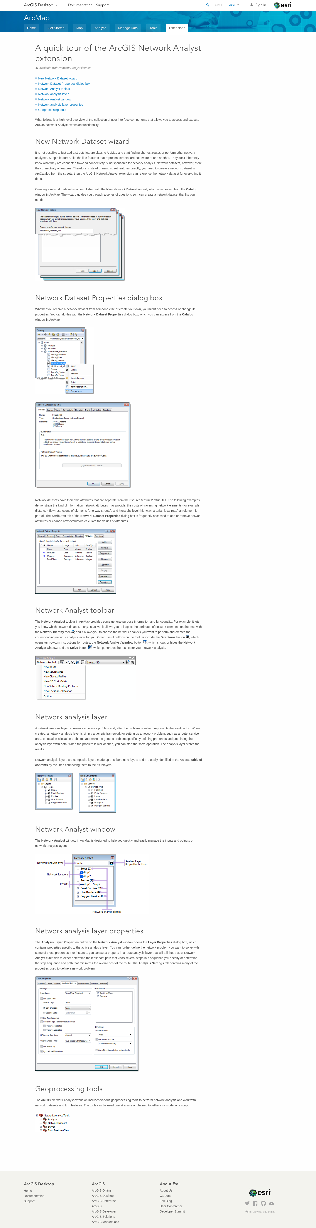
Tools (153, 28)
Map (79, 28)
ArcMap (37, 18)
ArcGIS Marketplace (105, 1222)
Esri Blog (166, 1201)
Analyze (100, 28)
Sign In (260, 5)
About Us (166, 1190)
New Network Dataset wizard (58, 78)
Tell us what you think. (261, 1211)
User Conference (171, 1206)
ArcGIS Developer (104, 1211)
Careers (165, 1195)
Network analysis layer (53, 94)
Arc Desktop (38, 4)
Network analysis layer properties (60, 104)
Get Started (56, 28)
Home (31, 28)
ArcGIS (97, 1206)
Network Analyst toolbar (54, 89)
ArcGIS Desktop (103, 1195)
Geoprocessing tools (52, 110)
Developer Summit (172, 1211)
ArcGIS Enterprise (104, 1201)
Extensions (177, 28)
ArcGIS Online (101, 1190)
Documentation (80, 5)
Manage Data (128, 28)
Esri (283, 5)
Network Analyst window (54, 99)
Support (102, 5)
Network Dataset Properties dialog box (64, 83)
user (232, 4)
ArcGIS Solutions (103, 1216)
